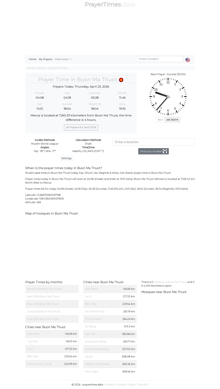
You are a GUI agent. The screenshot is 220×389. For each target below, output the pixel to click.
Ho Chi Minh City (95, 311)
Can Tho (90, 334)
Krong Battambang (97, 349)
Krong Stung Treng (39, 363)
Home (32, 59)
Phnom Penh (93, 319)
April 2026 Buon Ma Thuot (43, 296)
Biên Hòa (32, 356)
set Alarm (172, 119)
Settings (66, 158)
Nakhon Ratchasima (97, 364)
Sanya (88, 356)
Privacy (109, 384)
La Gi (30, 348)
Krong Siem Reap (95, 341)
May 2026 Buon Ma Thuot (43, 304)
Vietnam (42, 68)
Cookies (121, 384)
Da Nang (90, 326)
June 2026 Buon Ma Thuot (43, 311)
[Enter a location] (153, 142)
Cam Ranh (33, 333)
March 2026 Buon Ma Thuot (44, 288)
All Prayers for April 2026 (81, 127)
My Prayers (45, 59)
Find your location (153, 151)
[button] (187, 57)
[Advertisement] (110, 31)
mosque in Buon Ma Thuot (170, 282)
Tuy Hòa (32, 341)
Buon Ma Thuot (58, 68)
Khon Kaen (92, 371)
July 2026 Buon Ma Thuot (43, 319)
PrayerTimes (103, 4)
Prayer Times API (138, 384)
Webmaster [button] (62, 59)
